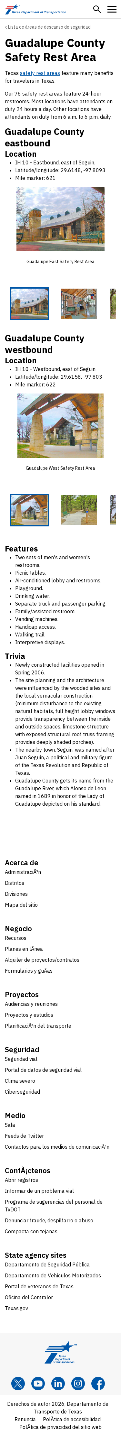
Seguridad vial (21, 1059)
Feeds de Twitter (24, 1136)
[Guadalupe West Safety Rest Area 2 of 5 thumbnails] (79, 510)
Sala (10, 1125)
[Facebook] (98, 1384)
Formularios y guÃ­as (29, 971)
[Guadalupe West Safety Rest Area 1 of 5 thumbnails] (29, 510)
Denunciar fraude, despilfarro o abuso (49, 1221)
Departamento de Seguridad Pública (47, 1265)
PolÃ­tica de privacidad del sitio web (60, 1427)
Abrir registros (21, 1180)
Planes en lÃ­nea (24, 949)
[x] (18, 1384)
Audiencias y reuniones (31, 1004)
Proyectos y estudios (29, 1015)
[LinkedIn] (58, 1384)
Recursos (15, 938)
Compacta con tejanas (31, 1231)
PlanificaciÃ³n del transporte (38, 1026)
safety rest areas (40, 73)
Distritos (14, 883)
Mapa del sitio (21, 905)
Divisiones (16, 894)
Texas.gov (16, 1308)
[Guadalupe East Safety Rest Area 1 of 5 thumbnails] (29, 304)
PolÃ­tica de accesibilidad (72, 1419)
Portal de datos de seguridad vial (43, 1070)
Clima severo (20, 1081)
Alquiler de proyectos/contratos (42, 960)
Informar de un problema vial (39, 1191)
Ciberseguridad (22, 1092)
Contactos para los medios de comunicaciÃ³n (57, 1147)
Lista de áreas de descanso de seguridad (49, 27)
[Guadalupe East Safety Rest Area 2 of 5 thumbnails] (79, 304)
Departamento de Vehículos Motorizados (53, 1276)
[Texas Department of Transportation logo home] (35, 9)
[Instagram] (78, 1384)
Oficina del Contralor (29, 1297)
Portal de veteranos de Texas (39, 1286)
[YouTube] (38, 1384)
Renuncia (25, 1419)
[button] (97, 9)
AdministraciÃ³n (23, 872)
